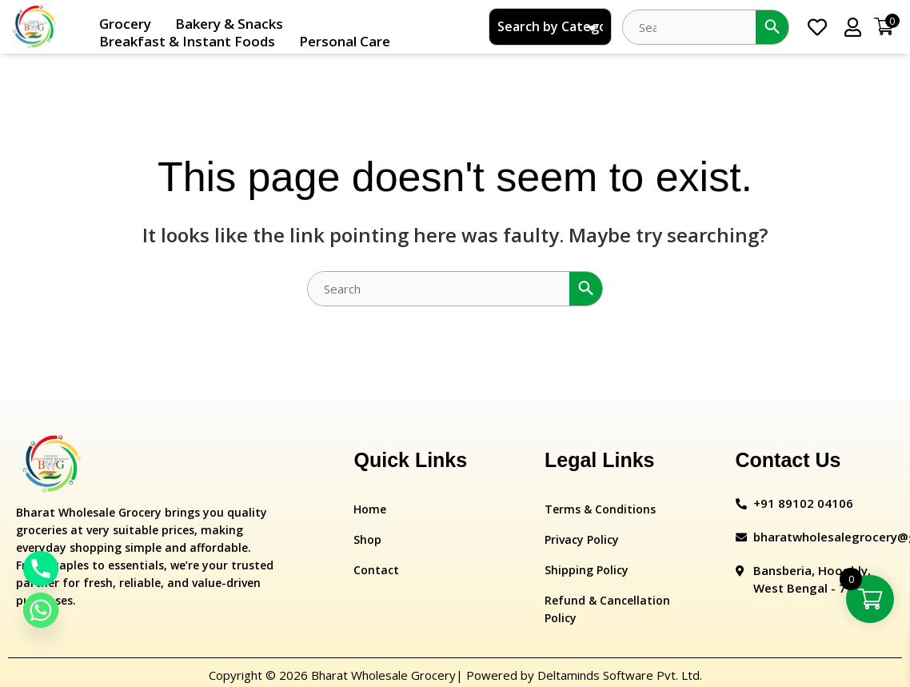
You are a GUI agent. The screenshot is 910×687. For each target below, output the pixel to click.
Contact (376, 569)
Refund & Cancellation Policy (607, 609)
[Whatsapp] (40, 610)
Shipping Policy (587, 569)
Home (369, 509)
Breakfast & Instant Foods (187, 41)
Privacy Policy (582, 539)
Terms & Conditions (600, 509)
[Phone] (40, 568)
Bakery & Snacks (229, 24)
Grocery (125, 24)
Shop (367, 539)
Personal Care (344, 41)
